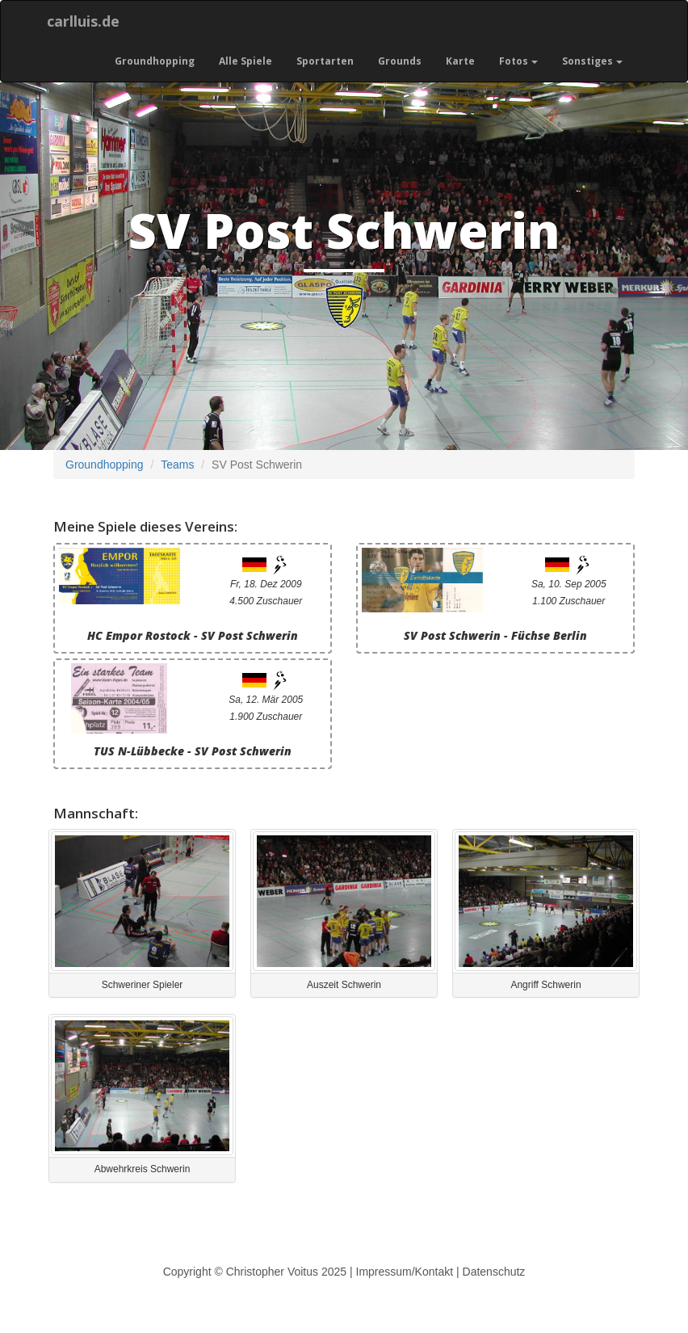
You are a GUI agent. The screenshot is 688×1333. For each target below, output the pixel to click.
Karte (460, 61)
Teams (177, 464)
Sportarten (325, 61)
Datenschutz (494, 1271)
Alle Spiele (245, 61)
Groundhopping (155, 61)
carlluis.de (83, 21)
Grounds (400, 61)
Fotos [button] (518, 61)
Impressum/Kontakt (405, 1271)
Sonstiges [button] (592, 61)
